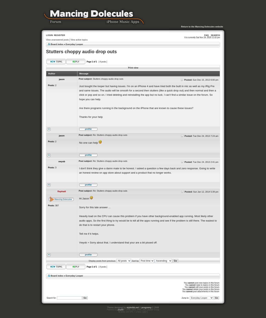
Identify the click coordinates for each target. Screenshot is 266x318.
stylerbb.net (133, 307)
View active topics (79, 40)
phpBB (121, 310)
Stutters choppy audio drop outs (81, 51)
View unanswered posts (57, 40)
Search (215, 35)
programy (146, 307)
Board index (57, 44)
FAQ (206, 35)
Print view (133, 68)
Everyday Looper (74, 44)
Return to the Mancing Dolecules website (202, 26)
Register (59, 35)
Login (49, 35)
